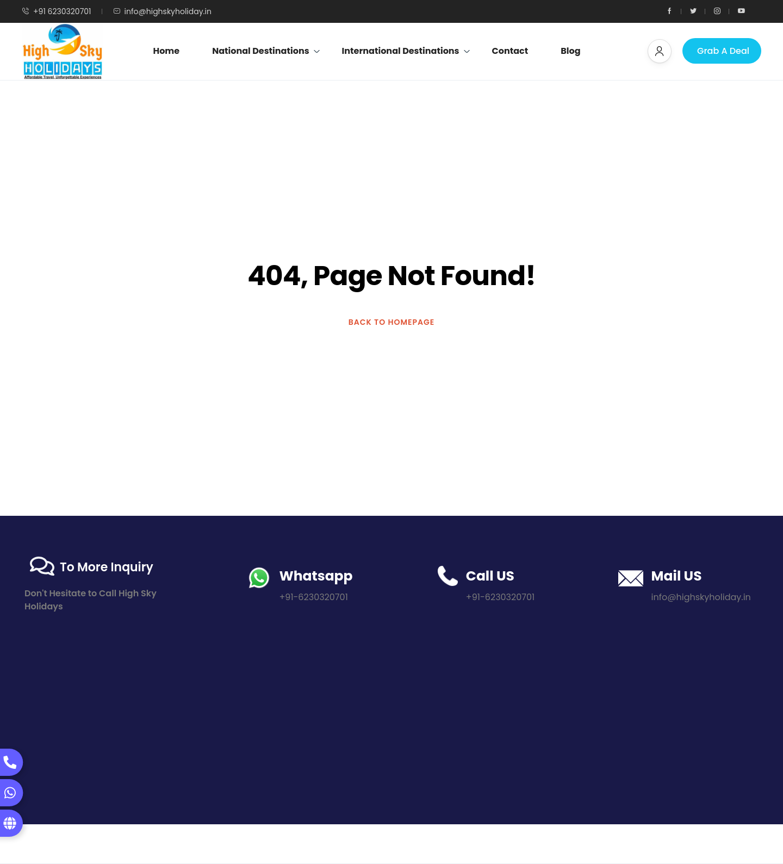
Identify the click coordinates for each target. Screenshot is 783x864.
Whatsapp (315, 575)
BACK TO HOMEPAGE (392, 322)
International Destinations (406, 51)
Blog (570, 51)
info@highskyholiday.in (162, 11)
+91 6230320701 (56, 11)
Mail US (676, 575)
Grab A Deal (723, 51)
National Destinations (266, 51)
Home (166, 51)
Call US (490, 575)
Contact (510, 51)
